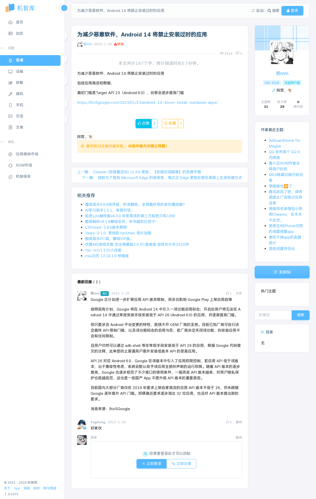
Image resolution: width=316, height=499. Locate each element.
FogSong (98, 422)
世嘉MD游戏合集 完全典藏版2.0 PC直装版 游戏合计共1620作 (137, 244)
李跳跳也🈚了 (280, 186)
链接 (27, 488)
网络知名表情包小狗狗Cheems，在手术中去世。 (285, 214)
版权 (37, 488)
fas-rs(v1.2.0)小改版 (103, 250)
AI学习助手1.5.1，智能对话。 (110, 210)
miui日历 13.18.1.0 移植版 (107, 255)
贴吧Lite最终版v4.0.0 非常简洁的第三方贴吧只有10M (130, 216)
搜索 (300, 315)
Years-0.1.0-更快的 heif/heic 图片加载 (118, 233)
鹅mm (87, 44)
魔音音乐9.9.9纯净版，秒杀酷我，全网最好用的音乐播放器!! (135, 204)
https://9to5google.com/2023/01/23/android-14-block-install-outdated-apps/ (147, 102)
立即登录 (151, 463)
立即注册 (181, 463)
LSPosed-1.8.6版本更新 (106, 227)
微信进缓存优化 (282, 248)
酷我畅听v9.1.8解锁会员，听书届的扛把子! (120, 221)
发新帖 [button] (282, 272)
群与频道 (49, 488)
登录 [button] (292, 10)
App (17, 488)
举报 (119, 44)
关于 (7, 488)
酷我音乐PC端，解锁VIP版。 (109, 238)
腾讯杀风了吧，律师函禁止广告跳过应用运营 (285, 197)
